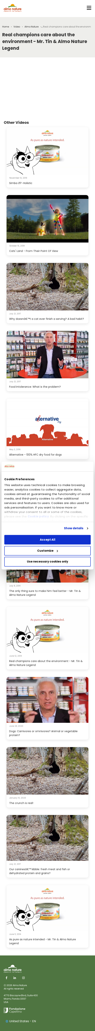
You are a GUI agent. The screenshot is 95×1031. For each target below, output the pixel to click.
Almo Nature (31, 26)
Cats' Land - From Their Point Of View (33, 251)
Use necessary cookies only (47, 562)
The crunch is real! (21, 803)
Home (5, 26)
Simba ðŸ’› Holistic (20, 183)
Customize (47, 551)
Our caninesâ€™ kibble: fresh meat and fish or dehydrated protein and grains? (39, 871)
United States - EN (21, 1021)
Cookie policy (38, 517)
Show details (73, 528)
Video (16, 26)
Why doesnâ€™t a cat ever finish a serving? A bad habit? (46, 319)
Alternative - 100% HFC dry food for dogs (35, 454)
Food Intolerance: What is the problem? (35, 387)
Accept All (47, 540)
